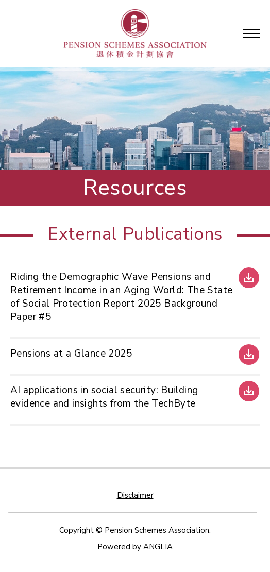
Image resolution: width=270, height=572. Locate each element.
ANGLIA (158, 547)
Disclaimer (135, 495)
